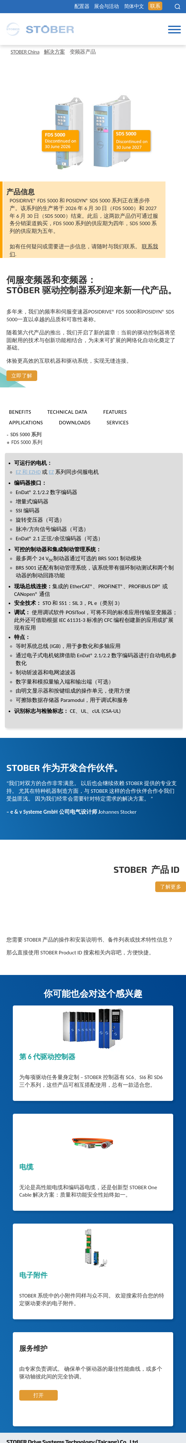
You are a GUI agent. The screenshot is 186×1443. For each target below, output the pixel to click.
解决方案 (54, 52)
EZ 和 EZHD (28, 472)
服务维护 (33, 1349)
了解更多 (170, 887)
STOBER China (25, 52)
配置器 (81, 6)
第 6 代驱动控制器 (47, 1057)
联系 (155, 6)
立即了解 (21, 376)
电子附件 (33, 1275)
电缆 (26, 1167)
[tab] (25, 412)
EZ (51, 472)
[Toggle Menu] (174, 29)
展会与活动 (106, 6)
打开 (38, 1395)
